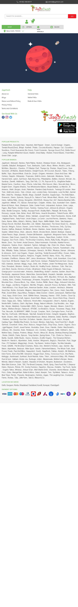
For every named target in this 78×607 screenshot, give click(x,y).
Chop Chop (52, 325)
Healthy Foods (45, 266)
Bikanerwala (48, 359)
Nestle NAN (6, 303)
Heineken (50, 174)
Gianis (13, 197)
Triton (47, 356)
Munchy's (13, 168)
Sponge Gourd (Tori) (56, 150)
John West (6, 269)
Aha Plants (69, 354)
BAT (28, 258)
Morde (8, 306)
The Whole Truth (63, 349)
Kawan (25, 227)
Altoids (61, 197)
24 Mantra (14, 171)
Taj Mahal (56, 372)
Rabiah (16, 248)
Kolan (46, 287)
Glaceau (50, 367)
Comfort (59, 237)
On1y (62, 227)
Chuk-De (28, 174)
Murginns (65, 240)
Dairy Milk (70, 290)
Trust (29, 166)
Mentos (42, 322)
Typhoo (35, 245)
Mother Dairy (7, 333)
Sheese (22, 258)
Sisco (74, 325)
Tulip (16, 378)
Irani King (39, 253)
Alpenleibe (12, 349)
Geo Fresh (14, 240)
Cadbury (15, 303)
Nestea (22, 163)
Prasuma (21, 375)
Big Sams (29, 303)
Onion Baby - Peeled (44, 153)
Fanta (18, 335)
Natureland (46, 224)
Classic (73, 197)
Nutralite (60, 274)
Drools (31, 343)
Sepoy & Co (29, 197)
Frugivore (25, 285)
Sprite (74, 367)
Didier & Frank (15, 277)
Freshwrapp (27, 280)
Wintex (55, 166)
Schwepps (32, 250)
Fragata (38, 256)
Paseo (70, 219)
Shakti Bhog (39, 272)
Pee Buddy (6, 274)
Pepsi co (68, 335)
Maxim (4, 242)
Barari (51, 282)
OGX (58, 295)
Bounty (52, 333)
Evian (42, 327)
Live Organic (22, 253)
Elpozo (24, 203)
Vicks (57, 256)
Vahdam (35, 216)
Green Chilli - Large (9, 155)
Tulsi (23, 192)
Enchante (21, 290)
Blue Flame (12, 208)
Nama (52, 256)
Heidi (63, 290)
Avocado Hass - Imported (23, 145)
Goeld (38, 351)
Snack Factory (46, 248)
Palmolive (31, 189)
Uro (37, 330)
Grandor (22, 234)
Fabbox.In (26, 309)
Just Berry (16, 285)
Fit (43, 181)
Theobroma (54, 227)
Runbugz (32, 359)
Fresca (55, 285)
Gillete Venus (14, 232)
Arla (59, 163)
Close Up (72, 295)
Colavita (5, 216)
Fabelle (54, 327)
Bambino (63, 219)
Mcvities (45, 227)
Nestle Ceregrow (14, 211)
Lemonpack (60, 293)
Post (69, 341)
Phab (4, 293)
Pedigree (32, 293)
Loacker (52, 287)
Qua (54, 203)
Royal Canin (23, 287)
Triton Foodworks (58, 216)
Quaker (25, 362)
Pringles (40, 285)
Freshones (33, 237)
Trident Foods (62, 213)
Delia (31, 205)
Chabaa (16, 333)
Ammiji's (61, 351)
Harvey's (40, 250)
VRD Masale (24, 314)
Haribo (4, 309)
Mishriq (29, 221)
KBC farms (36, 213)
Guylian (5, 232)
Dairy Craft (19, 298)
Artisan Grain (28, 370)
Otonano (5, 237)
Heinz (4, 200)
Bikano (61, 306)
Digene (68, 325)
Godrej (5, 280)
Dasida (14, 269)
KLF (55, 200)
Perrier (14, 375)
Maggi (24, 264)
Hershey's (61, 287)
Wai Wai (33, 285)
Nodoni (39, 163)
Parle (57, 221)
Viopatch (52, 274)
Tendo (67, 176)
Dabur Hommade (42, 242)
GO (72, 16)
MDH (71, 213)
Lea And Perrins (52, 219)
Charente (53, 370)
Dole (19, 364)
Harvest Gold (7, 179)
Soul (4, 295)
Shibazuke (20, 176)
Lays (61, 346)
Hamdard (27, 245)
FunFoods (14, 314)
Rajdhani (72, 277)
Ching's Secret (8, 224)
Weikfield (16, 306)
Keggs (8, 285)
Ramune (11, 367)
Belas (23, 213)
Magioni (28, 290)
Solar (23, 330)
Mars (55, 184)
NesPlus (65, 317)
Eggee (47, 306)
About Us (5, 94)
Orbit (35, 264)
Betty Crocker (42, 293)
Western (18, 266)
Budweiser (58, 362)
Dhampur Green (49, 163)
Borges (18, 189)
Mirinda (5, 362)
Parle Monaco (8, 287)
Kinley (47, 354)
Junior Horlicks (35, 227)
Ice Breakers (43, 309)
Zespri (35, 174)
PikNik (45, 282)
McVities (5, 168)
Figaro (4, 208)
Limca (33, 258)
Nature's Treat (41, 197)
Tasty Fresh (20, 219)
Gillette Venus (34, 295)
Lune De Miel (64, 192)
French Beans (59, 153)
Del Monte (27, 229)
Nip (49, 245)
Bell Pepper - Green (42, 145)
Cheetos (21, 168)
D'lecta (30, 184)
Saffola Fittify (12, 200)
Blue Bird (53, 277)
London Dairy (42, 192)
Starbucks (36, 166)
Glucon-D (47, 319)
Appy (9, 295)
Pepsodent (25, 277)
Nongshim (29, 200)
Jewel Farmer (25, 327)
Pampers (30, 256)
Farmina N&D (25, 306)
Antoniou (29, 272)
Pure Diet (23, 319)
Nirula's (62, 166)
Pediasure (30, 330)
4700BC (34, 309)
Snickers (35, 338)
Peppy (68, 309)
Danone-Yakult (42, 274)
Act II (14, 253)
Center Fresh (39, 205)
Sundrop (5, 181)
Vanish (38, 349)
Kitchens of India (24, 269)
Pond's (37, 333)
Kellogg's (43, 245)
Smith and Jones (13, 192)
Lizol (34, 192)
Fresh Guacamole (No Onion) (22, 150)
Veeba (49, 203)
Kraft (74, 216)
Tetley (19, 301)
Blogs (4, 97)
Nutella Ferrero (64, 242)
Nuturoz (32, 325)
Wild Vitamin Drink (41, 370)
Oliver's (57, 301)
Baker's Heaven (15, 362)
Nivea (36, 346)
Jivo (67, 303)
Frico (4, 372)
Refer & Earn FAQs (35, 101)
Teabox (14, 245)
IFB (66, 356)
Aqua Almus (22, 293)
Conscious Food (57, 354)
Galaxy (22, 248)
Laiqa (71, 205)
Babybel (12, 166)
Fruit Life (69, 311)
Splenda (20, 197)
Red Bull (17, 224)
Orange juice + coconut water (13, 272)
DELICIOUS (38, 200)
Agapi (46, 375)
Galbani (15, 359)
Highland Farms (9, 219)
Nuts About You (34, 179)
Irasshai (55, 272)
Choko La (60, 335)
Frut (16, 287)
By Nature (63, 285)
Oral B (16, 327)
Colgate (42, 203)
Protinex (23, 333)
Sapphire (42, 367)
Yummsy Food (43, 208)
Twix (50, 372)
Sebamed (28, 354)
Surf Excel (23, 179)
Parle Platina (31, 163)
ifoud (29, 213)
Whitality (9, 250)
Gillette (38, 224)
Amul (26, 325)
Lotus (49, 298)
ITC (19, 203)
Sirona (68, 216)
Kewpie (44, 372)
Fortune (56, 248)
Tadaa (16, 250)
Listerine (29, 248)
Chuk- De (55, 245)
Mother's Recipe (60, 359)
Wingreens (44, 341)
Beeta (47, 240)
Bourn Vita (70, 272)
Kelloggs (5, 356)
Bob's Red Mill (18, 354)
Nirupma (49, 362)
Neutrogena (30, 375)
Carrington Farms (58, 311)
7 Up (53, 335)
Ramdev (42, 229)
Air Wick (48, 250)
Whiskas (18, 370)
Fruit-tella (53, 242)
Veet (25, 295)
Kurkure (59, 205)
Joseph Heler (44, 216)
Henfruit (45, 256)
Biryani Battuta (53, 187)
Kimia (21, 325)
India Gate (37, 184)
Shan (22, 232)
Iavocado (68, 274)
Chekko (18, 280)
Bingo (31, 195)
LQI (33, 224)
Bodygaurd (21, 166)
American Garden (36, 287)
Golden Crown (23, 208)
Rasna (9, 221)
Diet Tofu (34, 181)
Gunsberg (14, 319)
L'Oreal (28, 192)
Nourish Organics (19, 256)
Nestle (25, 195)
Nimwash (14, 163)
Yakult (35, 221)
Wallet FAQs (32, 97)
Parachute (62, 341)
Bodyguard (65, 163)
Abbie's (21, 221)
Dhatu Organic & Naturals (52, 269)
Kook (24, 189)
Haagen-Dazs (41, 325)
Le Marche (63, 187)
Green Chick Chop (60, 298)
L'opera (73, 240)
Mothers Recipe (14, 309)
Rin (11, 330)
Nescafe (9, 311)
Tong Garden (33, 335)
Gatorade (51, 176)
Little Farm (23, 378)
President (11, 266)
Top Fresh (66, 367)
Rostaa (11, 378)
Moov (73, 184)
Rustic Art (34, 266)
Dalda (58, 317)
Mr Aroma (63, 211)
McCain (69, 179)
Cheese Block (20, 282)
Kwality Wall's (46, 211)
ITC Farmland (12, 343)
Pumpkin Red (7, 145)
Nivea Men (26, 224)
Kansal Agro (33, 203)
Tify (62, 256)
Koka (41, 356)
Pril (22, 367)
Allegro (41, 277)
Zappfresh (46, 351)
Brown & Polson (8, 205)
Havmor (52, 295)
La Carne (41, 219)
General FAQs (33, 94)
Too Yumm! (17, 242)
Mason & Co (40, 378)
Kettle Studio (19, 338)
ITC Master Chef (32, 168)
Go (74, 179)
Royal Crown (62, 168)
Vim (40, 264)
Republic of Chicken (37, 362)
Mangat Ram (17, 372)
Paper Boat (50, 237)
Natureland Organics (41, 290)
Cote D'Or (69, 306)
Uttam (33, 282)
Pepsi (40, 221)
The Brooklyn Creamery (35, 240)
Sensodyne (53, 192)
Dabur (22, 240)
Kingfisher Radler (64, 181)
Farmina (33, 208)
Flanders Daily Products (44, 189)
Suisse (19, 227)
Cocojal (34, 311)
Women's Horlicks (51, 346)
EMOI (34, 306)
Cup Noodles (59, 303)
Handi (46, 364)
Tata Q (31, 378)
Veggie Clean (38, 354)
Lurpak (13, 213)
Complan (41, 311)
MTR (46, 277)
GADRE (11, 346)
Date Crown (14, 237)
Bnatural (18, 229)
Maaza (44, 298)
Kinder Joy (23, 359)
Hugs (30, 264)
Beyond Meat (18, 174)
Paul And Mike (19, 351)
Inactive (36, 341)
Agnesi (27, 298)
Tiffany (49, 258)
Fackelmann (65, 248)
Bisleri (59, 280)
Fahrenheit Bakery (49, 349)
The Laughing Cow (56, 375)
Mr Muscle (15, 261)
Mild (69, 285)
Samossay (67, 269)
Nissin (70, 359)
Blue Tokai (6, 375)
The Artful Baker (67, 195)
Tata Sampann (66, 221)
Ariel (67, 197)
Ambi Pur (10, 195)
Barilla (4, 338)
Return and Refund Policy (11, 101)
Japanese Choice (18, 274)
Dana (4, 221)
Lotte (54, 319)
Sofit (73, 166)
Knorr (20, 245)
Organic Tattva (8, 370)
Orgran (31, 253)
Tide (74, 285)
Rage (16, 234)
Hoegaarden (48, 301)
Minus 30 (44, 333)
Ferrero (40, 306)
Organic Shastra (19, 187)
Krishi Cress (18, 295)
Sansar (64, 250)
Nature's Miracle (46, 303)
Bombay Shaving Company (65, 333)
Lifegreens (6, 245)
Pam (52, 290)
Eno (41, 346)
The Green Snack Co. (60, 224)
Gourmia (16, 330)
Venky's (26, 266)
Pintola (18, 367)
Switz (30, 341)
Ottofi (11, 189)
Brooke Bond (44, 232)
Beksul (45, 317)
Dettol (60, 327)
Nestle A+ (6, 341)
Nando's (14, 341)
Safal (57, 330)
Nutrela (64, 301)
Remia (5, 335)
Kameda (10, 264)
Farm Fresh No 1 (61, 322)
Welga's (12, 227)
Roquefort (45, 280)
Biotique (61, 232)
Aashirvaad (14, 356)
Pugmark (51, 330)
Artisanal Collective (67, 282)
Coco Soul (6, 261)
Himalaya (18, 195)
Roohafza (35, 327)
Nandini (39, 319)
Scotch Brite (12, 293)
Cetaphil (55, 314)
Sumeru (42, 237)
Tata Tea (5, 314)
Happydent (30, 351)
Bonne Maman (63, 370)
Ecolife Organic (46, 338)
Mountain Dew (7, 282)
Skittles (55, 179)
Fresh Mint (69, 153)
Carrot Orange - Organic (61, 145)
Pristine (45, 264)
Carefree (17, 184)
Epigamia (63, 314)
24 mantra (37, 280)
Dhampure (24, 205)
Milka (15, 221)
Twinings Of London (63, 189)
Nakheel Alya (70, 293)
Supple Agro (55, 195)
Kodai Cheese (28, 242)
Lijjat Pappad (8, 327)
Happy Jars (11, 301)
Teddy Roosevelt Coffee (53, 253)
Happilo (12, 176)
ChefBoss (14, 258)
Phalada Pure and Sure (58, 261)
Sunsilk (11, 338)
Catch (43, 166)
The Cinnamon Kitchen (62, 338)
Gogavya (5, 240)
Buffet (4, 174)
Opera (28, 338)
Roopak (66, 319)
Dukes (34, 277)
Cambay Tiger (7, 322)
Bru (66, 277)
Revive (35, 229)
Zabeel (54, 232)
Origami (42, 174)
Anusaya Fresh (34, 211)
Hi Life (66, 237)
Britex (28, 216)
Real (17, 205)
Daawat (68, 232)
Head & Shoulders (48, 213)
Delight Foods (38, 171)
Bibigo (30, 333)
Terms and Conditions (10, 108)
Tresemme (60, 309)
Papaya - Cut (59, 147)
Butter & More (28, 372)
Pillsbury (5, 298)
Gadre (73, 203)
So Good (34, 322)
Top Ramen (39, 343)
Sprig (51, 364)
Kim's (11, 280)
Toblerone (27, 301)
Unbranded (50, 205)
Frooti (4, 346)
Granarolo (6, 197)
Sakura (37, 248)
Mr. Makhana (70, 351)
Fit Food (60, 277)
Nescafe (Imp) (64, 184)
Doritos (64, 295)
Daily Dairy (50, 322)
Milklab (14, 203)
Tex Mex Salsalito (64, 343)
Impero (67, 229)
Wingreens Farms (60, 234)
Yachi (48, 311)
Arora (71, 372)
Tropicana (30, 176)
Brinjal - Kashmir (25, 147)
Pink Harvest (48, 184)
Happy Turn (25, 261)
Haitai (72, 253)
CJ (40, 181)
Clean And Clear (61, 174)
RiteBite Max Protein (22, 322)
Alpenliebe (22, 341)
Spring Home (45, 335)
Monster (54, 306)
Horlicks (39, 375)
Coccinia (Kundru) (46, 147)
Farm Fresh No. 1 (61, 364)
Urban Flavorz (7, 234)
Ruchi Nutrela (33, 356)
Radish (32, 153)
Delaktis (58, 367)
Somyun (44, 261)
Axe (3, 285)
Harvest (5, 277)
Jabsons (29, 232)
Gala (19, 213)
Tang (28, 181)
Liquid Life (24, 237)
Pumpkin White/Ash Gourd (18, 153)
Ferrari (53, 280)
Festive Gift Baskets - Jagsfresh (39, 234)
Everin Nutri (35, 298)
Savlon (61, 325)
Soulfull (73, 370)
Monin (36, 232)
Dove (47, 327)
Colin (62, 266)
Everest (62, 179)
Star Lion (68, 266)
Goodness (68, 362)
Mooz (49, 166)
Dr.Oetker (32, 319)
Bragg (36, 303)
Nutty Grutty (55, 240)
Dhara (62, 245)
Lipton (15, 179)
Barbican (21, 349)
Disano (10, 317)
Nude (4, 317)
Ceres (57, 290)
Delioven (23, 250)
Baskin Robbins (25, 171)
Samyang (44, 295)
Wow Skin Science (9, 364)
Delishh (12, 335)
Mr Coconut (49, 171)
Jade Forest (36, 261)
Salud (37, 372)
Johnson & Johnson (58, 208)
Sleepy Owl (48, 200)
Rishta (13, 290)
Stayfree (71, 314)
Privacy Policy (7, 105)
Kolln (10, 248)
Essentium (62, 258)
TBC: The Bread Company (32, 364)
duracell (48, 285)
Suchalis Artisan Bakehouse (30, 317)
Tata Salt (32, 314)
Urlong (21, 200)
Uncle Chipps (31, 219)
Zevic (10, 242)
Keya (24, 184)
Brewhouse (41, 258)
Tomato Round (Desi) (10, 147)
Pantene (6, 319)
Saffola (12, 229)
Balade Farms (7, 184)
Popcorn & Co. (51, 181)
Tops (10, 174)
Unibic (39, 359)
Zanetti (12, 181)
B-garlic (71, 301)
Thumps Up (44, 168)
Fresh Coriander (41, 150)
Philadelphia (46, 179)
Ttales (65, 171)
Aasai (48, 229)
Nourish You (6, 256)
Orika (9, 372)
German (17, 264)
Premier (53, 168)
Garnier (67, 346)
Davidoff (38, 195)
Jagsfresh (6, 163)
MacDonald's (69, 327)
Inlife (16, 317)
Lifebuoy (5, 330)
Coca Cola (71, 258)
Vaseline (45, 195)
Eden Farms (6, 354)
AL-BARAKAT (19, 311)
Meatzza (56, 250)
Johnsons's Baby (57, 356)
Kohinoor (55, 266)
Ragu (57, 282)
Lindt (55, 258)
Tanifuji (24, 211)
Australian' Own (63, 203)
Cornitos (43, 330)
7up (28, 282)
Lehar (68, 166)
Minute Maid (52, 197)
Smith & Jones (40, 176)
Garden (62, 272)
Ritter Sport (29, 349)
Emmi (65, 205)
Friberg (71, 171)
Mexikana (60, 176)
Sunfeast (23, 356)
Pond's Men (37, 301)
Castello (5, 166)
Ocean (66, 253)
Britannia (51, 317)
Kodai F (48, 272)
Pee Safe (71, 234)
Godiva (39, 282)
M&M (28, 311)
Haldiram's (20, 181)
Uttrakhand (36, 269)
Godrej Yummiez (31, 367)
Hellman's (64, 330)
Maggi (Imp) (22, 343)
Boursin (58, 171)
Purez (11, 298)
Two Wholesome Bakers (37, 187)
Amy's (59, 319)
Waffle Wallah (49, 221)
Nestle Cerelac (69, 280)
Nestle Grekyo (57, 229)
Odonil (51, 293)
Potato (35, 147)
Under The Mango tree (58, 264)
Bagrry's (53, 341)
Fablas (54, 351)
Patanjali (55, 211)
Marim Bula (31, 274)
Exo (70, 330)
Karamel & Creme (44, 314)
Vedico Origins (51, 343)
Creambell (13, 325)
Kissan (52, 309)
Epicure (24, 335)
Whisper (21, 216)
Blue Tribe (13, 216)
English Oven (7, 187)
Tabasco (64, 372)
